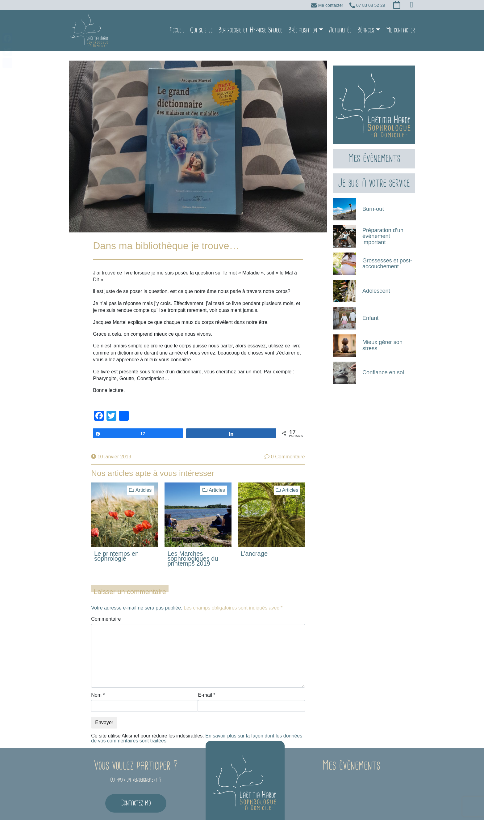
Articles (144, 480)
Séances (365, 25)
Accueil (176, 25)
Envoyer (104, 712)
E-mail (206, 685)
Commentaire (106, 609)
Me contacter (400, 25)
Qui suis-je (201, 25)
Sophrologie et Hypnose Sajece (250, 25)
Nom (98, 685)
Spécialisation (303, 25)
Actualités (340, 25)
